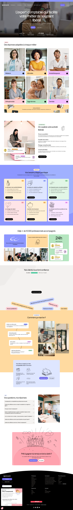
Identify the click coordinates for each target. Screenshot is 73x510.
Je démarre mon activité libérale (49, 477)
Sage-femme (33, 482)
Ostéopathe (33, 483)
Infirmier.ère (33, 480)
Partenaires (60, 481)
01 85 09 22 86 (47, 492)
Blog (32, 490)
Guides (32, 491)
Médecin (32, 477)
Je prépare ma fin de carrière (49, 483)
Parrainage (60, 477)
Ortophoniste (33, 481)
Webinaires (33, 492)
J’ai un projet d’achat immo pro (49, 482)
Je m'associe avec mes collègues (50, 480)
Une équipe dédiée (47, 491)
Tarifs (46, 490)
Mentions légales (43, 504)
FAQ (32, 493)
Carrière (59, 482)
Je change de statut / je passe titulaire (50, 481)
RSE (59, 480)
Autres (32, 486)
